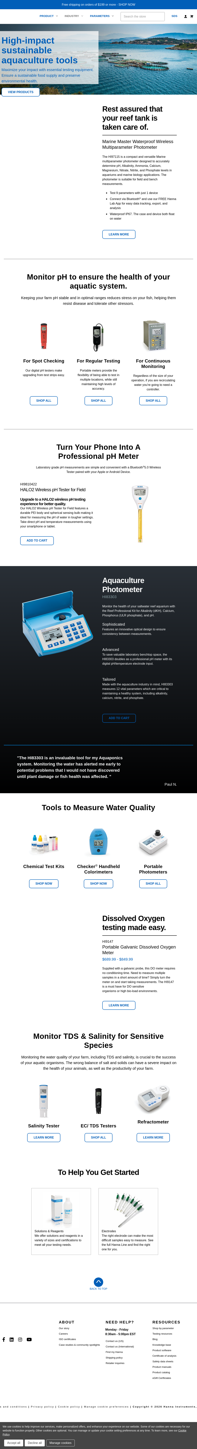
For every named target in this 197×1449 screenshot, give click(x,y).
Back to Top (98, 1288)
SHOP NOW (127, 4)
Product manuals (161, 1366)
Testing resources (162, 1333)
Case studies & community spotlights (79, 1344)
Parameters (102, 16)
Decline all (35, 1442)
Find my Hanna (114, 1352)
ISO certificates (67, 1339)
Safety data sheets (162, 1361)
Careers (63, 1333)
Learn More (119, 234)
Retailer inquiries (115, 1363)
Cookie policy (69, 1406)
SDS (174, 16)
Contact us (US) (115, 1341)
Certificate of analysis (164, 1355)
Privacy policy (42, 1406)
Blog (155, 1339)
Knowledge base (161, 1344)
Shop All (43, 400)
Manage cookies (60, 1442)
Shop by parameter (163, 1328)
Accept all (13, 1442)
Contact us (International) (120, 1346)
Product (49, 16)
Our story (64, 1328)
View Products (20, 92)
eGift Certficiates (161, 1378)
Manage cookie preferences (106, 1406)
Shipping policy (114, 1357)
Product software (161, 1350)
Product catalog (161, 1372)
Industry (74, 16)
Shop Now (43, 883)
